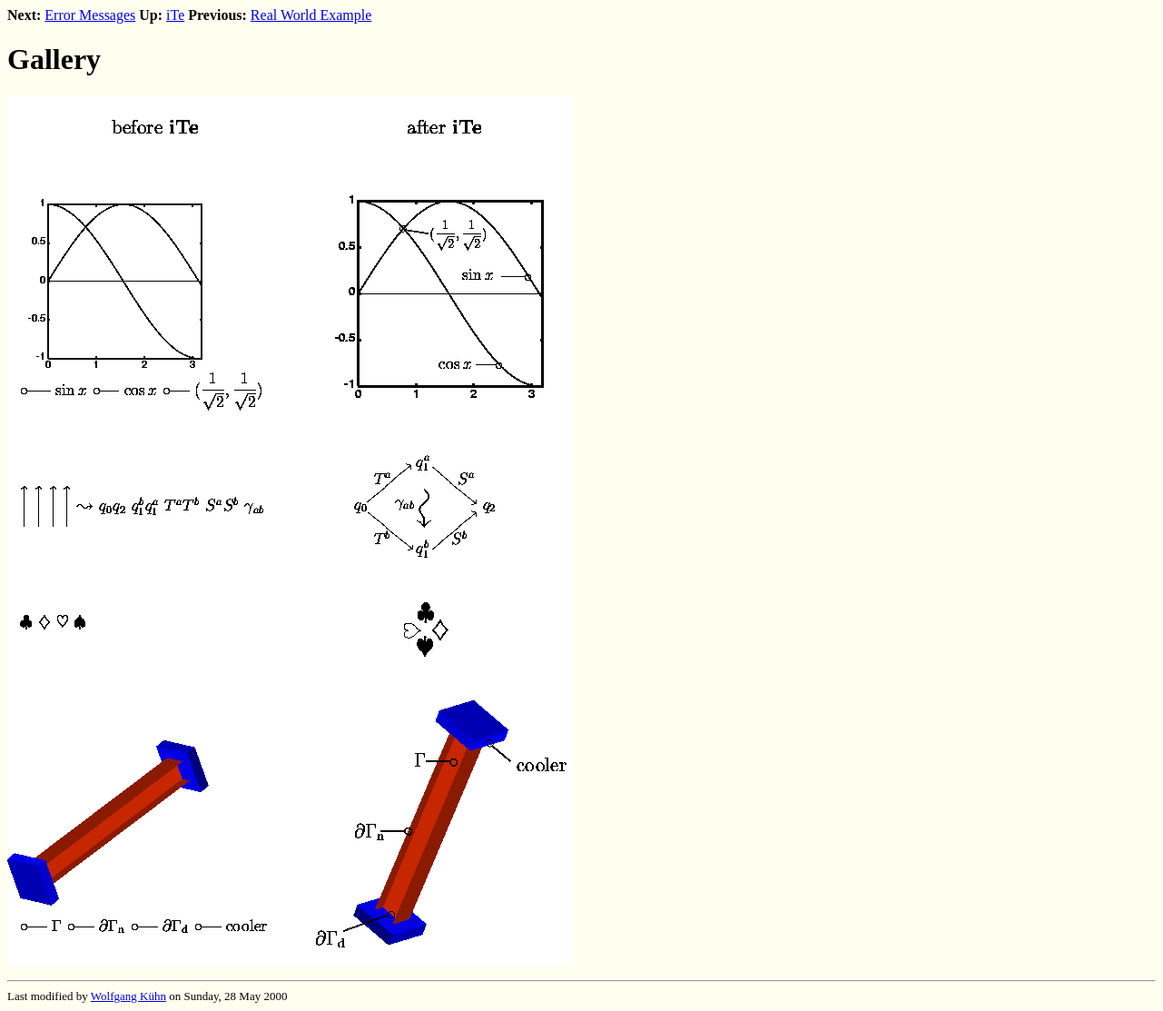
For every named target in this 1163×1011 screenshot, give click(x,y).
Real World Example (311, 15)
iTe (175, 15)
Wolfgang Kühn (128, 996)
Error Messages (89, 15)
